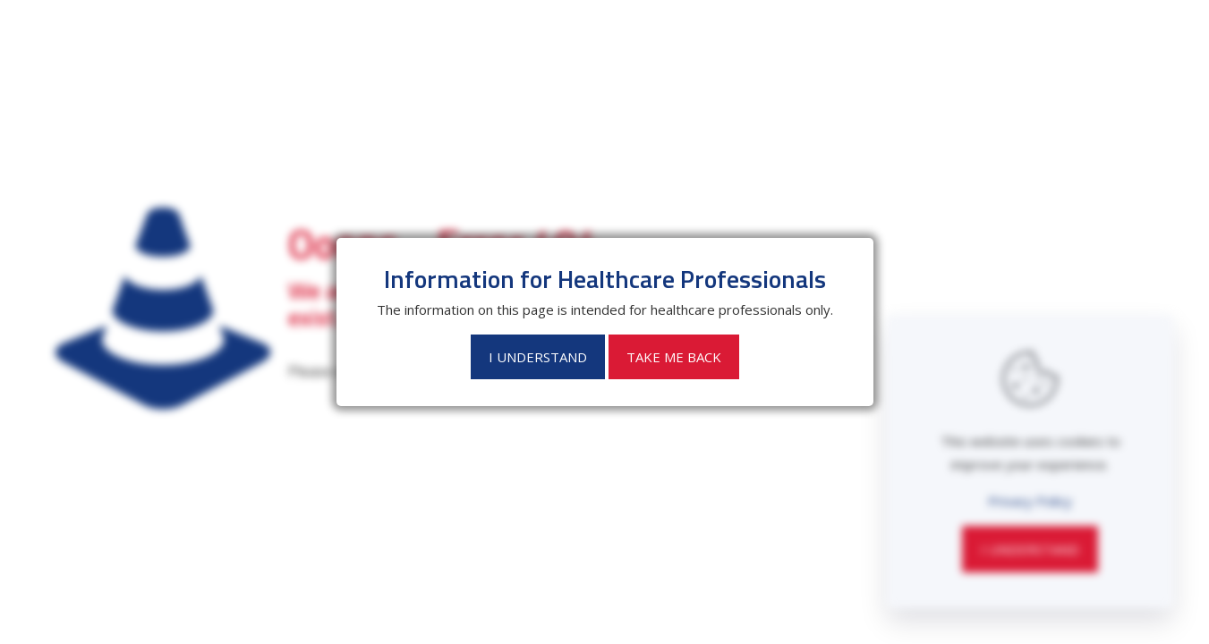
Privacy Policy (1030, 501)
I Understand (1030, 549)
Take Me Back (673, 357)
